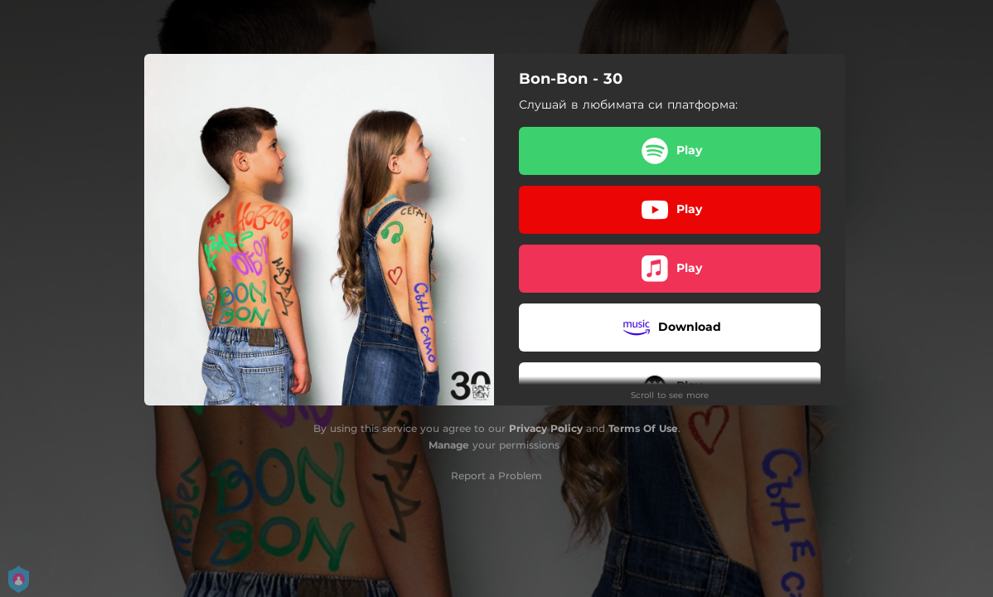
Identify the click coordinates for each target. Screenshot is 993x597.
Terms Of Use (643, 428)
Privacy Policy (546, 428)
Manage (449, 445)
